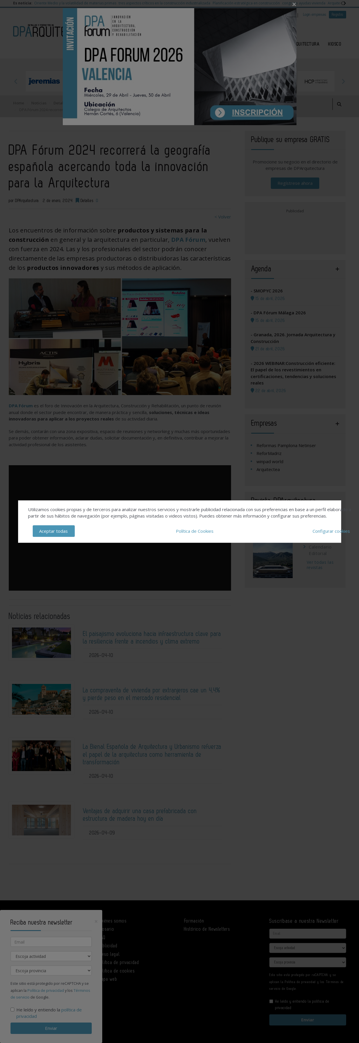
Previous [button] (16, 81)
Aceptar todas (53, 531)
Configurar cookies (331, 531)
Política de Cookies (195, 531)
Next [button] (343, 81)
